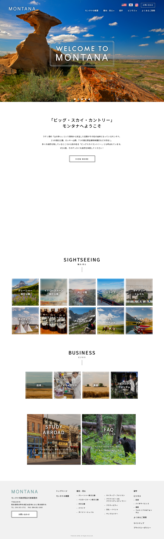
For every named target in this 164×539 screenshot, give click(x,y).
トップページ (61, 491)
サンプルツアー (112, 514)
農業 (137, 507)
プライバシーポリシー (142, 527)
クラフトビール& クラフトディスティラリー (116, 500)
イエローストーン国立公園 (89, 499)
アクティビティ (112, 505)
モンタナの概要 (91, 10)
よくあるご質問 (148, 10)
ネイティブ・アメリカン (115, 495)
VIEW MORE (82, 159)
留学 (121, 10)
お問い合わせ (148, 5)
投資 (137, 500)
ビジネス (131, 10)
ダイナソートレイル (86, 512)
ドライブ (82, 508)
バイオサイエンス (142, 503)
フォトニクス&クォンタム (144, 511)
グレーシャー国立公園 (87, 495)
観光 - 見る (108, 10)
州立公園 (82, 504)
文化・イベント (112, 509)
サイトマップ (139, 523)
